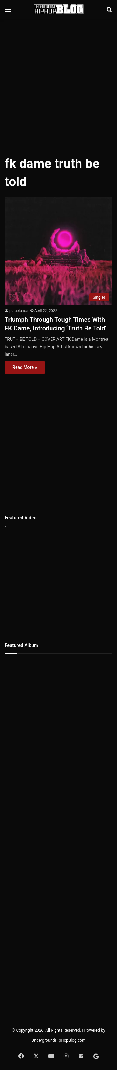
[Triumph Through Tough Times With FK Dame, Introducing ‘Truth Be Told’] (58, 251)
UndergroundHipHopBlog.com (59, 1040)
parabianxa (18, 311)
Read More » (24, 367)
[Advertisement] (58, 83)
